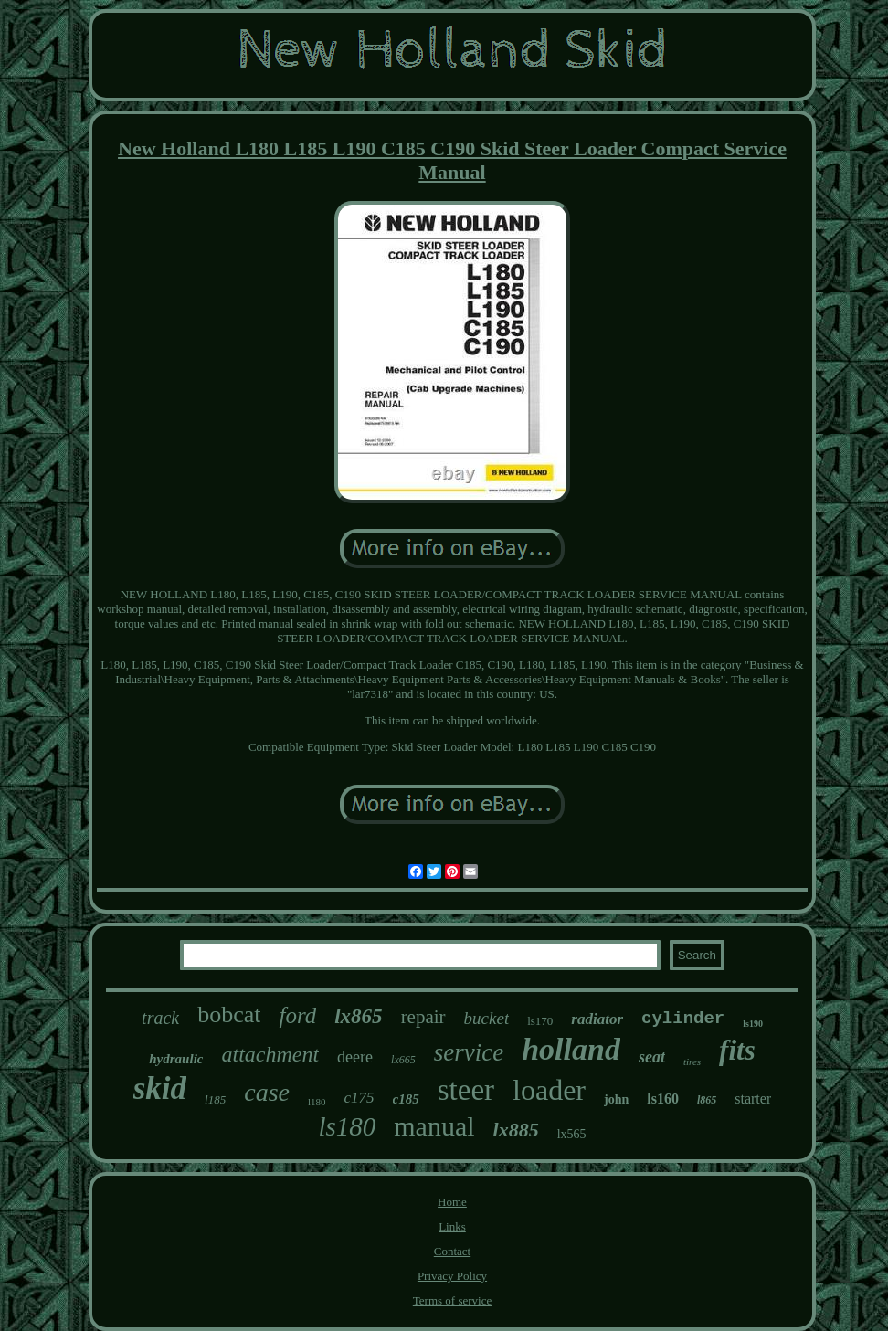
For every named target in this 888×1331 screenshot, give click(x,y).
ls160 (663, 1098)
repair (423, 1017)
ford (297, 1015)
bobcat (228, 1014)
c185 (406, 1099)
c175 (359, 1097)
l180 (317, 1101)
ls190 (753, 1024)
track (160, 1018)
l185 (215, 1099)
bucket (487, 1018)
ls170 (540, 1021)
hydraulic (176, 1058)
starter (753, 1098)
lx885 (516, 1129)
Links (452, 1226)
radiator (597, 1019)
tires (692, 1061)
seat (652, 1057)
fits (737, 1050)
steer (466, 1089)
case (267, 1092)
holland (571, 1049)
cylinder (682, 1019)
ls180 (346, 1126)
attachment (270, 1054)
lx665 (403, 1059)
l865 (706, 1099)
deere (355, 1057)
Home (452, 1202)
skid (159, 1088)
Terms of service (452, 1300)
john (616, 1099)
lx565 (572, 1134)
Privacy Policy (452, 1276)
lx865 (358, 1016)
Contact (452, 1251)
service (468, 1052)
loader (549, 1089)
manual (434, 1126)
